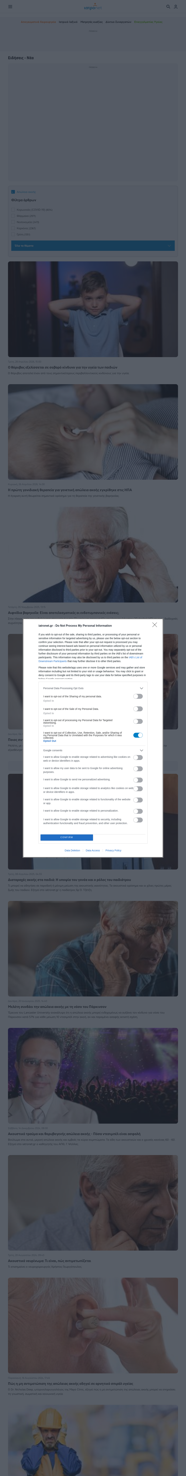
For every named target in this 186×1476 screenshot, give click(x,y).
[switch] (138, 696)
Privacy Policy (113, 850)
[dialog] (93, 738)
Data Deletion (72, 850)
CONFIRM (67, 837)
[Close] (155, 625)
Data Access (93, 850)
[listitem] (93, 688)
